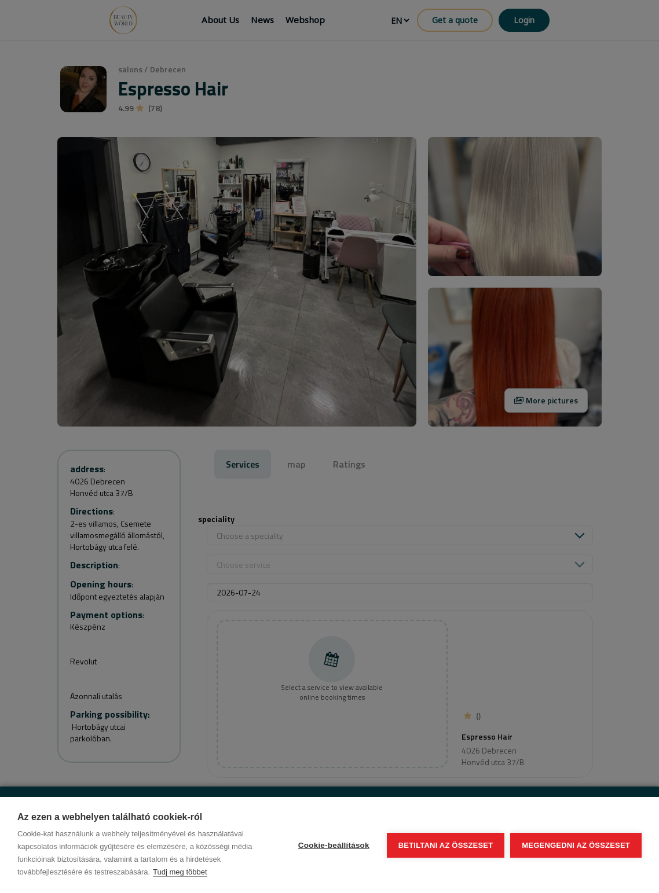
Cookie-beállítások (333, 845)
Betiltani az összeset (445, 845)
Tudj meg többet (180, 872)
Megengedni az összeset (576, 845)
